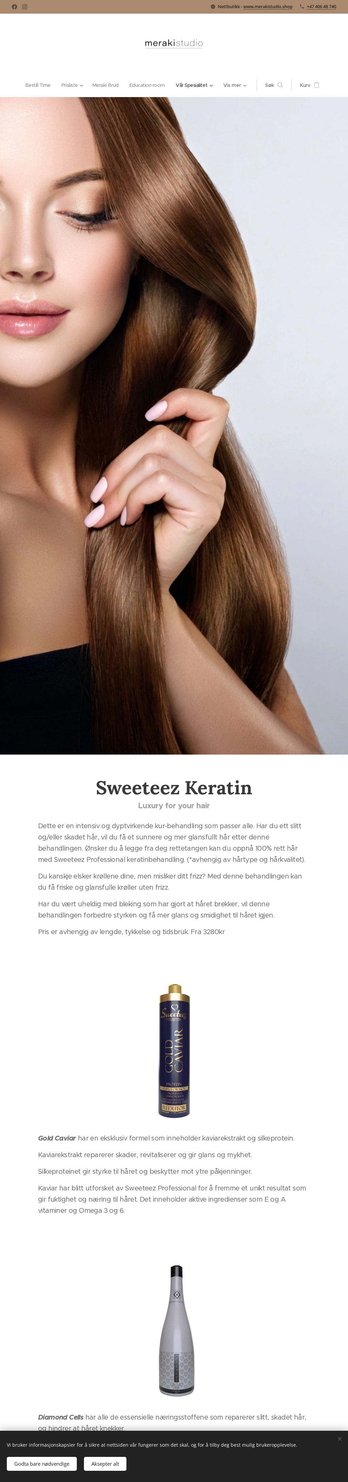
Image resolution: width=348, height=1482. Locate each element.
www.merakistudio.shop (268, 6)
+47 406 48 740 (321, 6)
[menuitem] (36, 85)
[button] (279, 85)
